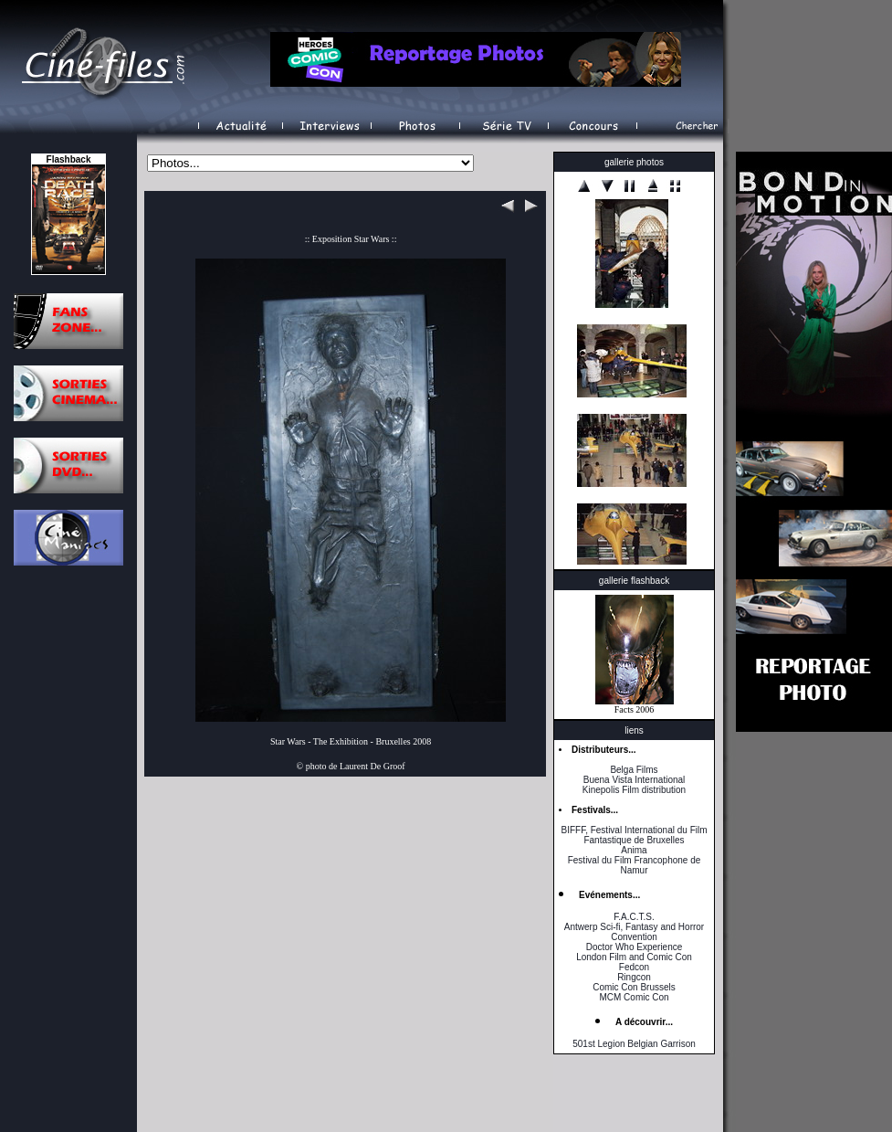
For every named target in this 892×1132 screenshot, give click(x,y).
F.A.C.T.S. (634, 917)
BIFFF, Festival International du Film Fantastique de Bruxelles (634, 835)
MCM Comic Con (633, 997)
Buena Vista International (634, 780)
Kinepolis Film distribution (634, 790)
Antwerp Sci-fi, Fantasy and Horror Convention (634, 932)
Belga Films (633, 770)
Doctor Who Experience (634, 947)
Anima (633, 850)
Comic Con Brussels (634, 987)
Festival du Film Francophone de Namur (634, 865)
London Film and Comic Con (634, 957)
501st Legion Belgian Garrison (634, 1044)
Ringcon (634, 977)
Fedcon (634, 967)
